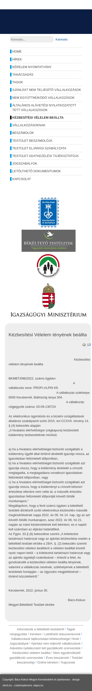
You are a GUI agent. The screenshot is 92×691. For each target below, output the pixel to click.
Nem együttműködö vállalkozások (43, 97)
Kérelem (36, 634)
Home (17, 51)
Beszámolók (23, 133)
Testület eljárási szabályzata (39, 148)
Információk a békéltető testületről (41, 629)
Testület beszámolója (32, 140)
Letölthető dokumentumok (36, 171)
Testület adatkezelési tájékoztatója (45, 156)
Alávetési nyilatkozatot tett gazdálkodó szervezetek (45, 648)
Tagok (17, 82)
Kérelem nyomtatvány (32, 67)
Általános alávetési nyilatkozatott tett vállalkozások (44, 107)
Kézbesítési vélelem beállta (38, 117)
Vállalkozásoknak (28, 125)
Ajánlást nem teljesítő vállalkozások (46, 90)
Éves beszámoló (57, 658)
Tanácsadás (22, 74)
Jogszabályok (24, 163)
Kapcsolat (21, 179)
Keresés (62, 39)
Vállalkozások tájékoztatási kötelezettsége (40, 639)
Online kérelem (47, 662)
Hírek (17, 59)
